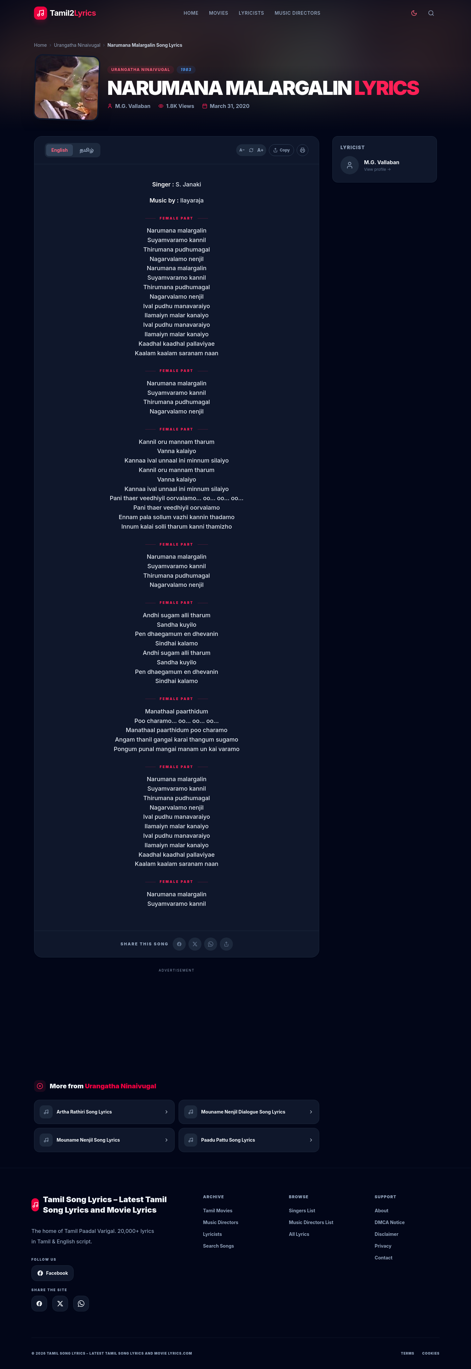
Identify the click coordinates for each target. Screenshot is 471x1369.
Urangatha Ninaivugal (77, 45)
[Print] (302, 150)
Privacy (383, 1246)
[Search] (431, 13)
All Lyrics (299, 1234)
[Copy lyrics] (281, 150)
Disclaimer (387, 1234)
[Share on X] (60, 1303)
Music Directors (298, 13)
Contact (383, 1257)
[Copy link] (226, 944)
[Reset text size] (251, 150)
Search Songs (218, 1246)
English (59, 150)
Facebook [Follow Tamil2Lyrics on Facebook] (52, 1273)
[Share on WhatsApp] (210, 944)
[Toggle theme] (414, 13)
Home (190, 13)
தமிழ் (86, 150)
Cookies (431, 1353)
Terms (407, 1353)
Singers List (302, 1210)
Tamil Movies (218, 1210)
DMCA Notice (390, 1222)
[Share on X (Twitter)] (194, 944)
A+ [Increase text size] (260, 150)
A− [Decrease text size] (242, 150)
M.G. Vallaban (132, 106)
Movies (218, 13)
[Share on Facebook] (179, 944)
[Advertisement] (176, 1021)
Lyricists (251, 13)
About (382, 1210)
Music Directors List (311, 1222)
